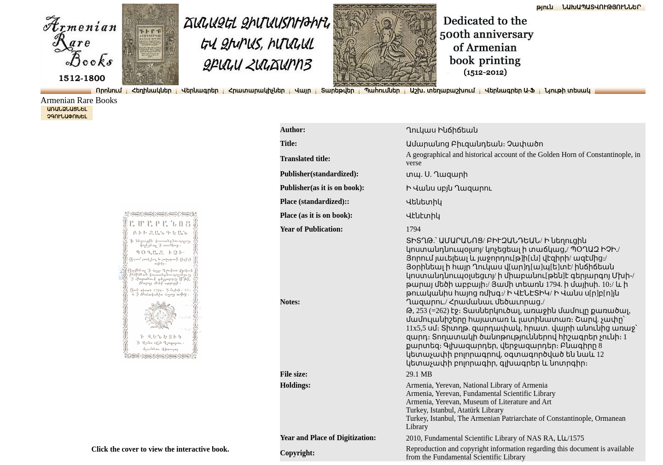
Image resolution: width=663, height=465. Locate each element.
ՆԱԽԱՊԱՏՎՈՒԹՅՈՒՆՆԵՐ (601, 7)
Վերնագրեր (199, 90)
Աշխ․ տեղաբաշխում (442, 90)
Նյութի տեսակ (567, 90)
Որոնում (109, 90)
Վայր (303, 90)
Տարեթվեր (337, 90)
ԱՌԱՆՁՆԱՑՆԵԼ (67, 109)
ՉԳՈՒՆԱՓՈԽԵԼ (67, 116)
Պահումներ (382, 90)
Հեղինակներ (151, 90)
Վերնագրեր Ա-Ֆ (510, 90)
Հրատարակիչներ (256, 90)
